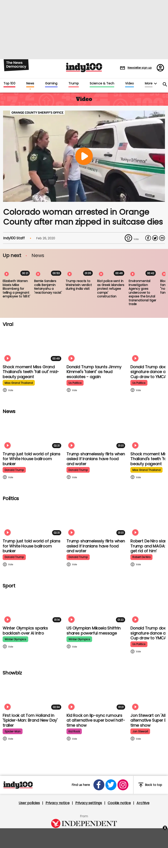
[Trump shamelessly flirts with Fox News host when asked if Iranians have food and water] (96, 433)
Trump (73, 84)
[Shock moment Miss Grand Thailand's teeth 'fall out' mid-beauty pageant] (33, 346)
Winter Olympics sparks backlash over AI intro (25, 630)
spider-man (13, 731)
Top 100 (9, 84)
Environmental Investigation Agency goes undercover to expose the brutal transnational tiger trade (142, 292)
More (148, 84)
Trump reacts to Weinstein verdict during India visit (79, 285)
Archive (142, 803)
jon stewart (140, 731)
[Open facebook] (98, 784)
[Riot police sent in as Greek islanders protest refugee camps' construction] (111, 269)
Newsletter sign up (140, 68)
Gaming (51, 84)
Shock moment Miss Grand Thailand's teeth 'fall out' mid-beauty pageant (31, 371)
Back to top (150, 785)
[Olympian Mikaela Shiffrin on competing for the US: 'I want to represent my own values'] (96, 607)
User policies (29, 803)
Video (129, 84)
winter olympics (15, 639)
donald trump (14, 470)
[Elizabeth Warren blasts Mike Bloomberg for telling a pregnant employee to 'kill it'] (17, 269)
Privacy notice (58, 803)
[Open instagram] (122, 784)
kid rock (74, 731)
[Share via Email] (162, 238)
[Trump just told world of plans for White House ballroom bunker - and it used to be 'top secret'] (33, 433)
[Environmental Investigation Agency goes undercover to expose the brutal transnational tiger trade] (143, 269)
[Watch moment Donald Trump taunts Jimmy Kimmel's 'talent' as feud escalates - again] (96, 346)
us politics (75, 383)
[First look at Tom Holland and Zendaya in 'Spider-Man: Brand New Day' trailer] (33, 694)
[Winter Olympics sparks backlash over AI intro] (33, 607)
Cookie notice (119, 803)
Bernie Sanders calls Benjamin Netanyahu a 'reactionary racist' (48, 287)
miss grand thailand (19, 383)
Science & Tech (102, 84)
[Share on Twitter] (155, 238)
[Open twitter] (110, 784)
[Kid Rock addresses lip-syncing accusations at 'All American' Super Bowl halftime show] (96, 694)
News (30, 84)
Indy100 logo (84, 67)
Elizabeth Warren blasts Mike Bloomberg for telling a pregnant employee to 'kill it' (16, 289)
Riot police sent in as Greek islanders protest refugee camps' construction (110, 289)
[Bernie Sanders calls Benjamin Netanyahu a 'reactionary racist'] (48, 269)
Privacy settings (88, 803)
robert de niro (141, 557)
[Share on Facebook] (148, 238)
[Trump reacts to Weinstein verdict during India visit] (80, 269)
